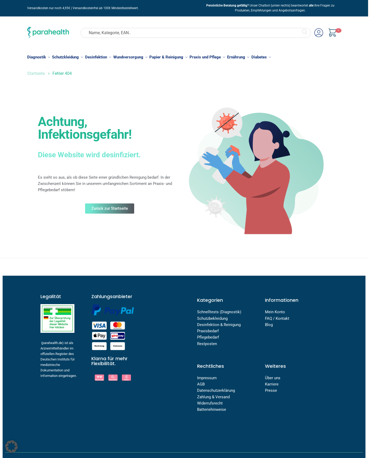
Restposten (207, 340)
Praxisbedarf (208, 328)
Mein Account (319, 32)
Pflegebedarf (208, 334)
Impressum (207, 375)
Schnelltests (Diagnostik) (219, 309)
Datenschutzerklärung (216, 387)
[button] (11, 446)
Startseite (36, 70)
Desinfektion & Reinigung (219, 322)
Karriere (272, 381)
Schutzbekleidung (212, 315)
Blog (269, 322)
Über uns (273, 375)
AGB (201, 381)
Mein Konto (275, 309)
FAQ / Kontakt (277, 315)
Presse (271, 387)
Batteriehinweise (211, 406)
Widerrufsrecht (210, 400)
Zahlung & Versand (213, 394)
